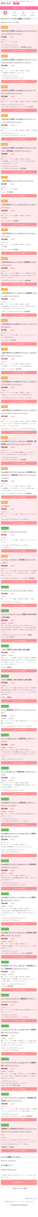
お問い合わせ (30, 1201)
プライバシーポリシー (20, 1201)
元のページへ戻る (14, 1188)
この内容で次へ (24, 1182)
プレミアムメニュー (8, 1170)
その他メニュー (7, 1165)
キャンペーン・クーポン (10, 22)
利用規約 (12, 1201)
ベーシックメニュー (8, 1161)
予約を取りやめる (31, 1198)
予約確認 (6, 1201)
